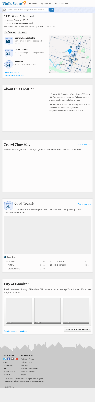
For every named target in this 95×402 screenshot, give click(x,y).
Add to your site (84, 145)
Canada (7, 331)
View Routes (50, 26)
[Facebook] (8, 359)
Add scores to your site (14, 75)
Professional (27, 355)
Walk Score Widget (27, 359)
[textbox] (27, 10)
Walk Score (8, 355)
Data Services (25, 365)
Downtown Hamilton (22, 23)
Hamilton (8, 20)
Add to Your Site (61, 3)
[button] (4, 10)
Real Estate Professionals (29, 368)
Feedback (6, 374)
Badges (23, 374)
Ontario (14, 331)
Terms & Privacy (9, 371)
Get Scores (32, 3)
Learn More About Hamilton (77, 330)
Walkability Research (28, 371)
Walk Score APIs (26, 362)
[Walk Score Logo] (14, 3)
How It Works (7, 365)
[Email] (12, 359)
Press (5, 368)
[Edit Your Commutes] (32, 23)
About (5, 362)
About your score (12, 72)
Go (52, 10)
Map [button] (22, 32)
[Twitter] (4, 359)
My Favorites (46, 3)
